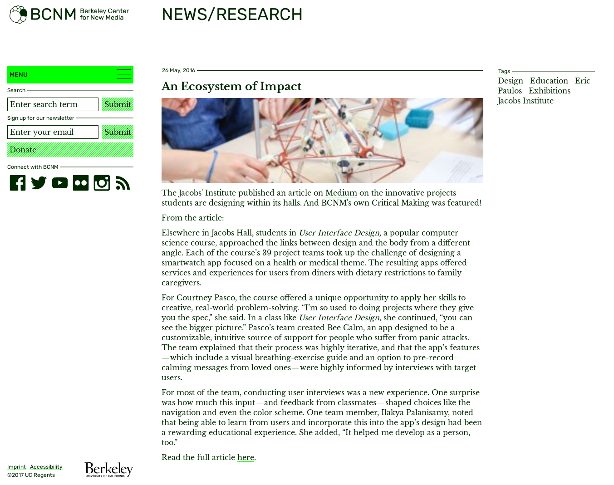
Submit (117, 104)
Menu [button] (70, 74)
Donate (23, 149)
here (245, 457)
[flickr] (80, 182)
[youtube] (59, 182)
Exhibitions (549, 90)
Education (549, 80)
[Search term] (52, 104)
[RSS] (123, 182)
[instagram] (101, 182)
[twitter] (38, 182)
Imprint (16, 467)
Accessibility (46, 467)
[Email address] (52, 132)
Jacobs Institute (526, 100)
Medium (341, 192)
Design (510, 80)
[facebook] (17, 182)
